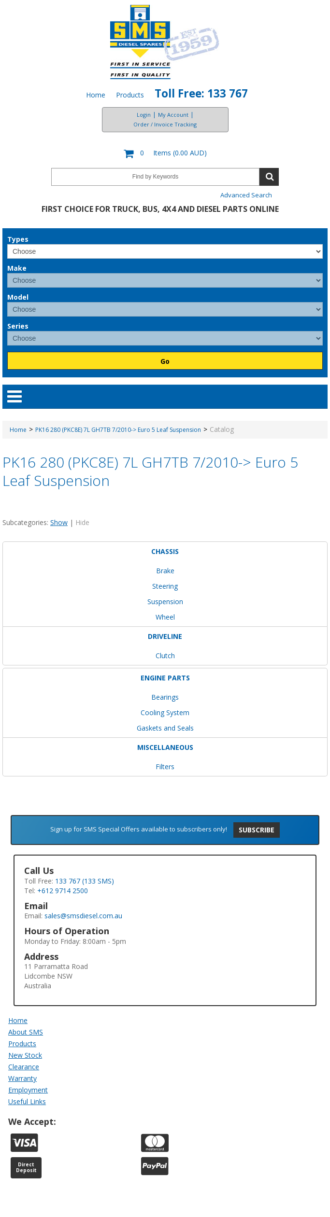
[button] (165, 153)
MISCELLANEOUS (165, 747)
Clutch (165, 655)
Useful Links (27, 1101)
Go (165, 361)
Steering (165, 586)
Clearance (23, 1066)
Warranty (22, 1078)
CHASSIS (165, 551)
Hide (82, 522)
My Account (173, 114)
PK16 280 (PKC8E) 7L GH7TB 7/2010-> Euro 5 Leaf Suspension (118, 430)
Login (144, 114)
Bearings (165, 697)
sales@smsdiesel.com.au (83, 915)
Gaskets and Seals (165, 728)
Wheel (165, 617)
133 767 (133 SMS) (84, 880)
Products (130, 94)
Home (95, 94)
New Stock (25, 1055)
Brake (165, 570)
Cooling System (165, 712)
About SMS (25, 1032)
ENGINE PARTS (165, 677)
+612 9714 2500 (62, 890)
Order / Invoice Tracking (165, 124)
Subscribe (256, 829)
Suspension (165, 601)
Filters (165, 766)
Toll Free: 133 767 (201, 93)
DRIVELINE (165, 636)
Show (59, 522)
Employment (28, 1089)
